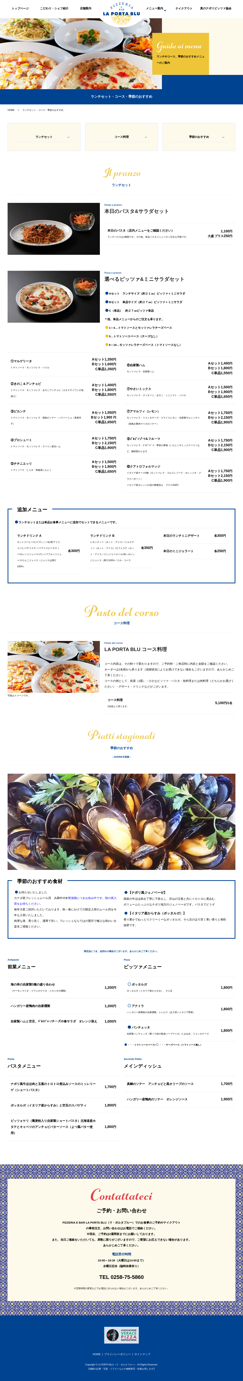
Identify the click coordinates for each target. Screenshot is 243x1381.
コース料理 (121, 136)
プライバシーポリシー (117, 1354)
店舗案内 (85, 10)
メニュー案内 (154, 10)
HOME (11, 110)
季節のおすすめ (199, 136)
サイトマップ (142, 1354)
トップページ (20, 10)
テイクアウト (184, 10)
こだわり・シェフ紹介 (54, 10)
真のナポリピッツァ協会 (215, 10)
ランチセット (44, 136)
